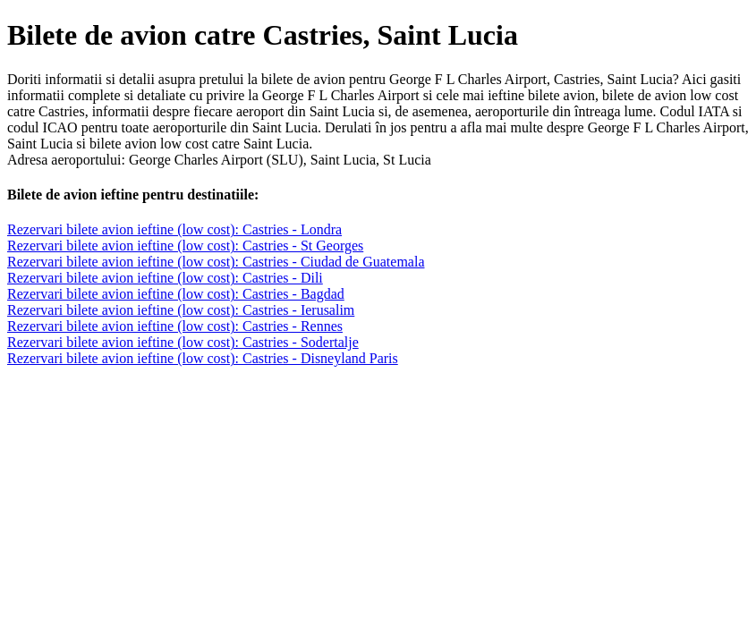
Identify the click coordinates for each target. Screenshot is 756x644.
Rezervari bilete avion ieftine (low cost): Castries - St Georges (185, 245)
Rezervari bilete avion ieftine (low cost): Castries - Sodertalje (183, 342)
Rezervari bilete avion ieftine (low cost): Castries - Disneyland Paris (202, 358)
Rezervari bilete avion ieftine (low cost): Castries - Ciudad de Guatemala (216, 261)
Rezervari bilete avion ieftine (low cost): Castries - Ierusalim (180, 310)
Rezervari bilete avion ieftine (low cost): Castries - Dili (165, 277)
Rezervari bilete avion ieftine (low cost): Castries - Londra (174, 229)
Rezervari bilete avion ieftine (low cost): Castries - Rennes (175, 326)
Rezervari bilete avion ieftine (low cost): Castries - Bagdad (175, 293)
